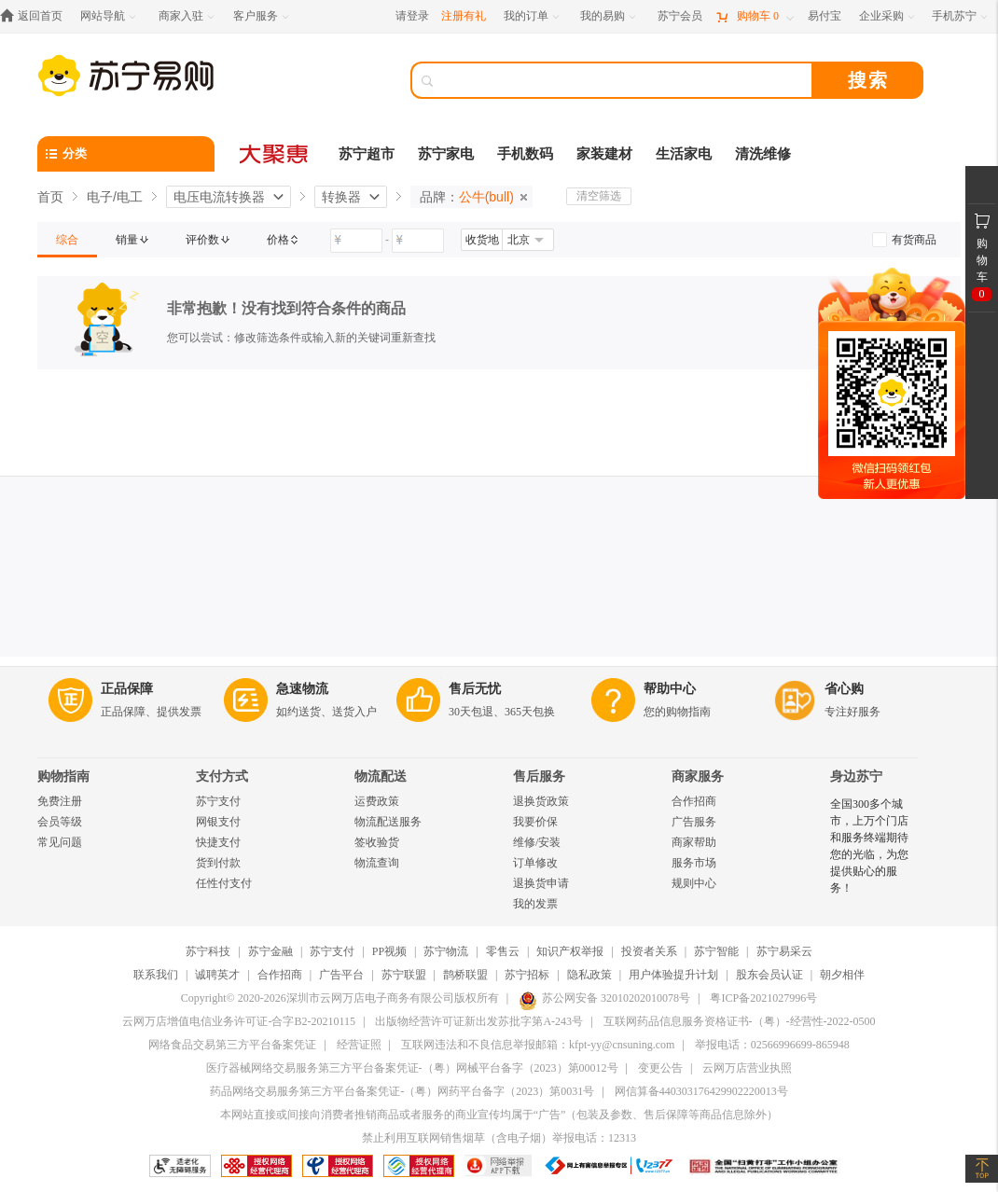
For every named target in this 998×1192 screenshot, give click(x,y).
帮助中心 (670, 689)
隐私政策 (589, 974)
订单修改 (535, 862)
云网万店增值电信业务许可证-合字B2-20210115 (238, 1021)
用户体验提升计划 (673, 974)
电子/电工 (115, 196)
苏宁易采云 (784, 951)
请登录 (412, 15)
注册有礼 (463, 15)
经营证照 (359, 1044)
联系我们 (155, 974)
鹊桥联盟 (465, 974)
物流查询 (376, 862)
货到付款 (218, 862)
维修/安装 (537, 842)
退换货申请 (541, 883)
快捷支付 (218, 842)
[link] (67, 239)
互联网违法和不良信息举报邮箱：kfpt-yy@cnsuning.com (537, 1044)
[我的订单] (533, 16)
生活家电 (684, 153)
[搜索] (624, 80)
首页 (50, 196)
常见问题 (59, 842)
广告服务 (694, 821)
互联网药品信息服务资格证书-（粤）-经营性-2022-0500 (739, 1021)
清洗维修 (763, 153)
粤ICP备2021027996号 (763, 998)
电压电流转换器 (219, 196)
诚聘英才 (217, 974)
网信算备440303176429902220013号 (701, 1091)
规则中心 (694, 883)
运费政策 (376, 801)
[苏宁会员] (680, 16)
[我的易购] (609, 16)
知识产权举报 (569, 951)
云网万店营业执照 (747, 1067)
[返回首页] (36, 16)
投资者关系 (649, 951)
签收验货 (376, 842)
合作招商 (694, 801)
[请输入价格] (356, 241)
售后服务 (539, 776)
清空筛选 (598, 195)
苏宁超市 (367, 153)
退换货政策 (541, 801)
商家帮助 (694, 842)
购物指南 (63, 776)
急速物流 (302, 689)
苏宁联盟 (403, 974)
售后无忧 (475, 689)
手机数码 (525, 153)
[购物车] (754, 16)
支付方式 (222, 776)
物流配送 (380, 776)
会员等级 (59, 821)
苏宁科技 (208, 951)
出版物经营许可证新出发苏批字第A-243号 (479, 1021)
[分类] (126, 154)
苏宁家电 (446, 153)
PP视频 (389, 951)
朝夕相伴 (842, 974)
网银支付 (218, 821)
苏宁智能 (716, 951)
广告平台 (341, 974)
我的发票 (535, 903)
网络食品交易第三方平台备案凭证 (232, 1044)
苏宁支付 (218, 801)
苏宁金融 (270, 951)
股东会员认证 (769, 974)
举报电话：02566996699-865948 (772, 1044)
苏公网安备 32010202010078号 (604, 998)
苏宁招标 (527, 974)
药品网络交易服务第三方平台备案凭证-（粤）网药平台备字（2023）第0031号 (402, 1091)
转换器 (341, 196)
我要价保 (535, 821)
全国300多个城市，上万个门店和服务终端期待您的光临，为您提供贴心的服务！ (869, 845)
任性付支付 (224, 883)
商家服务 (698, 776)
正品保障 (127, 689)
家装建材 (604, 153)
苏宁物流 (445, 951)
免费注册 (59, 801)
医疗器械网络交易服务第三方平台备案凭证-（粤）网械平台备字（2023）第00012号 (412, 1067)
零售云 (503, 951)
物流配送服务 (388, 821)
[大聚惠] (275, 154)
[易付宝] (824, 16)
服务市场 (694, 862)
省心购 (844, 689)
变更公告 (660, 1067)
